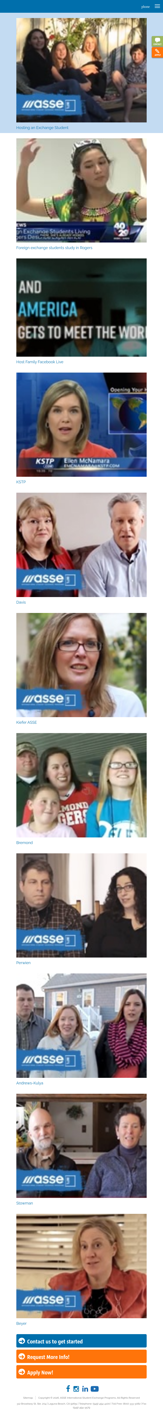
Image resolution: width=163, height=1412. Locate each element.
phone (146, 6)
